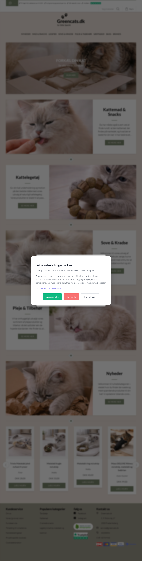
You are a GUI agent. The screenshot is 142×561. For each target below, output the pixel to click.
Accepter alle (52, 296)
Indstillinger (90, 296)
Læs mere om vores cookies (49, 288)
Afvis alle (71, 296)
